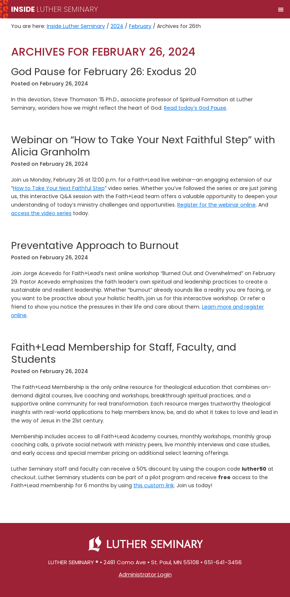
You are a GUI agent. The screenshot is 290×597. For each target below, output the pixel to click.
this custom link (153, 485)
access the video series (41, 213)
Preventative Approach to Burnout (95, 245)
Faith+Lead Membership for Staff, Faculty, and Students (123, 353)
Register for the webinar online (216, 204)
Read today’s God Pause (195, 108)
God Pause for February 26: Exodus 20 (103, 71)
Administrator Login (145, 574)
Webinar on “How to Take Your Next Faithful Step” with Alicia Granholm (143, 145)
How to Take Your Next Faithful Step (59, 188)
